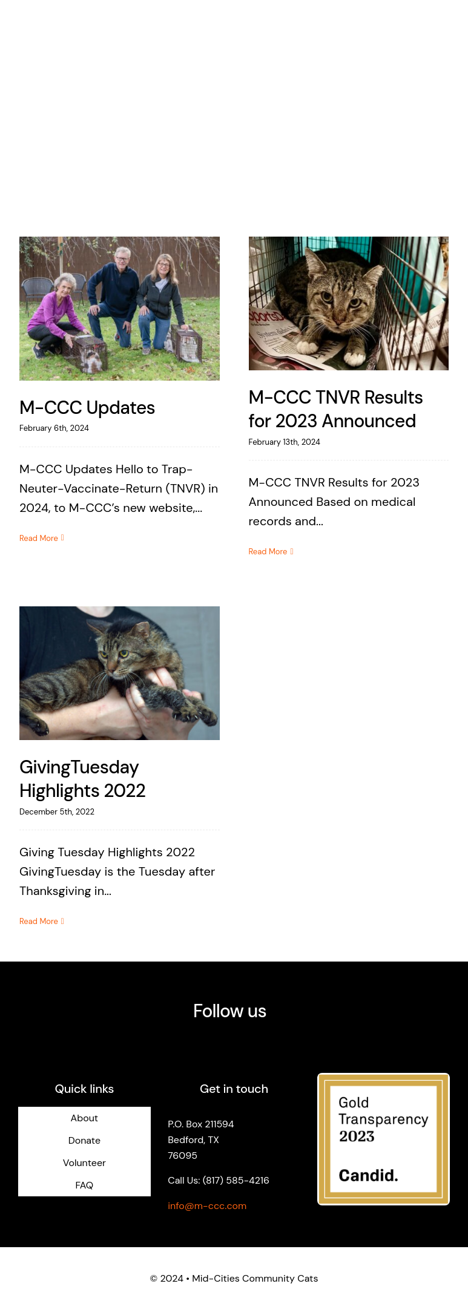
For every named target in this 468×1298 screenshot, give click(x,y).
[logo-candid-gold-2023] (383, 1079)
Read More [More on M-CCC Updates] (38, 538)
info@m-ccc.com (207, 1205)
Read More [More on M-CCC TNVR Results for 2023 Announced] (268, 551)
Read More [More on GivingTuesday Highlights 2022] (38, 921)
